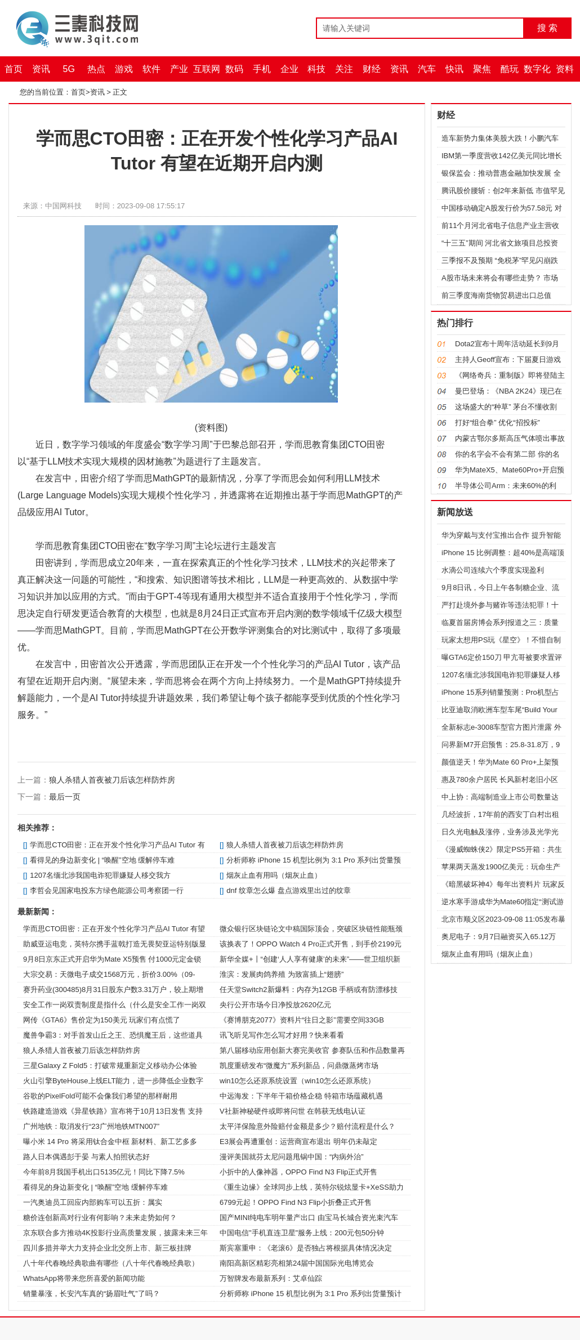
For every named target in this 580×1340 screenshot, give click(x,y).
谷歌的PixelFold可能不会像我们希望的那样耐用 (100, 1096)
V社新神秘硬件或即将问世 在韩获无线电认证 (292, 1111)
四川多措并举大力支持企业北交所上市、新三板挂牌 (107, 1248)
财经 (372, 69)
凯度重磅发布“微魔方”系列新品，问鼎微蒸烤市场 (299, 1065)
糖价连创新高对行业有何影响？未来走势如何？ (100, 1217)
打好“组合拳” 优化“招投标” (497, 422)
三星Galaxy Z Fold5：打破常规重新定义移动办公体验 (110, 1065)
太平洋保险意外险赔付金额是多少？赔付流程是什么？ (307, 1126)
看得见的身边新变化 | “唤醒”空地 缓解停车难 (102, 860)
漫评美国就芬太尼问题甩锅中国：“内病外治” (292, 1157)
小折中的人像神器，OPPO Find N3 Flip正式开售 (298, 1172)
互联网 (206, 69)
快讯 (454, 69)
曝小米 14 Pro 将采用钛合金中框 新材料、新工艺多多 (110, 1141)
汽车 (427, 69)
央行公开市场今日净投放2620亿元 (275, 1004)
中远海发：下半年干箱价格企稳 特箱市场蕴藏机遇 (301, 1096)
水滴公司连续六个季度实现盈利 (492, 570)
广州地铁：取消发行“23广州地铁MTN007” (91, 1126)
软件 (151, 69)
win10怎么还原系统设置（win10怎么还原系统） (297, 1081)
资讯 (41, 69)
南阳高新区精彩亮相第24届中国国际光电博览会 (297, 1263)
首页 (14, 69)
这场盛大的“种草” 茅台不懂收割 (506, 407)
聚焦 (482, 69)
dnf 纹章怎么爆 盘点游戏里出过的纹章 (288, 890)
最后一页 (65, 796)
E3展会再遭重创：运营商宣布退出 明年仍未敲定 (298, 1141)
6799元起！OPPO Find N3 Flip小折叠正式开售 (296, 1202)
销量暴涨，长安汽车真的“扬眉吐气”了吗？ (91, 1293)
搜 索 (547, 28)
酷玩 (510, 69)
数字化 (537, 69)
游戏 (124, 69)
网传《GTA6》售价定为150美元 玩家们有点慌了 (101, 1020)
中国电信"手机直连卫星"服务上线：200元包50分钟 (302, 1233)
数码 (234, 69)
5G (69, 69)
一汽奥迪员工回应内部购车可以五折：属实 (92, 1202)
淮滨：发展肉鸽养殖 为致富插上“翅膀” (281, 974)
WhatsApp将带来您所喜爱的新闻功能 (84, 1278)
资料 (565, 69)
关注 (344, 69)
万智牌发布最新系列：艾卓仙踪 (271, 1278)
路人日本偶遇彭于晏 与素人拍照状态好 (86, 1157)
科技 (316, 69)
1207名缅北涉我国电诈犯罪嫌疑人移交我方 (100, 875)
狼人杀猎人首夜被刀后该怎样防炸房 (112, 779)
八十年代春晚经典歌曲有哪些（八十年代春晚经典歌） (111, 1263)
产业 (179, 69)
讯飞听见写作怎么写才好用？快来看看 (282, 1035)
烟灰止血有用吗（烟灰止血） (274, 875)
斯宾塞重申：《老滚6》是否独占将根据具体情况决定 (306, 1248)
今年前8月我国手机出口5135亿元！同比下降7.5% (104, 1172)
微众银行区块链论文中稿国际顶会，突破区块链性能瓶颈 (311, 928)
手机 (262, 69)
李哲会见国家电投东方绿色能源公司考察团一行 (107, 890)
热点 (96, 69)
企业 (289, 69)
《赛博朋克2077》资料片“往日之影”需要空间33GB (302, 1020)
